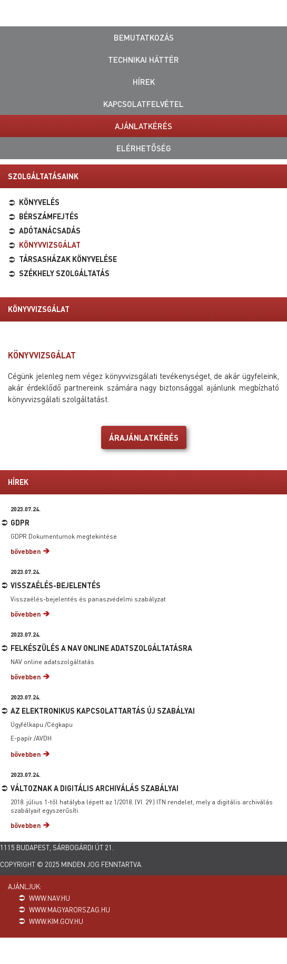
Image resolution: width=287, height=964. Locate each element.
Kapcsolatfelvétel (143, 104)
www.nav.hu (49, 897)
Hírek (144, 81)
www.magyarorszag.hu (69, 909)
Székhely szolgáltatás (64, 273)
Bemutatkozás (144, 37)
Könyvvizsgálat (50, 244)
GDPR (20, 522)
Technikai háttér (143, 59)
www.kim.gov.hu (56, 921)
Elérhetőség (143, 148)
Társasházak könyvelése (68, 259)
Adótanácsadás (50, 230)
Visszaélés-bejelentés (56, 585)
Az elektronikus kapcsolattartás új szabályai (103, 710)
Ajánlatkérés (143, 126)
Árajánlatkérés (144, 437)
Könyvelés (39, 202)
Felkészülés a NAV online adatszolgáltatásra (101, 648)
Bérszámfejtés (48, 216)
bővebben (26, 551)
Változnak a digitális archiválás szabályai (95, 788)
